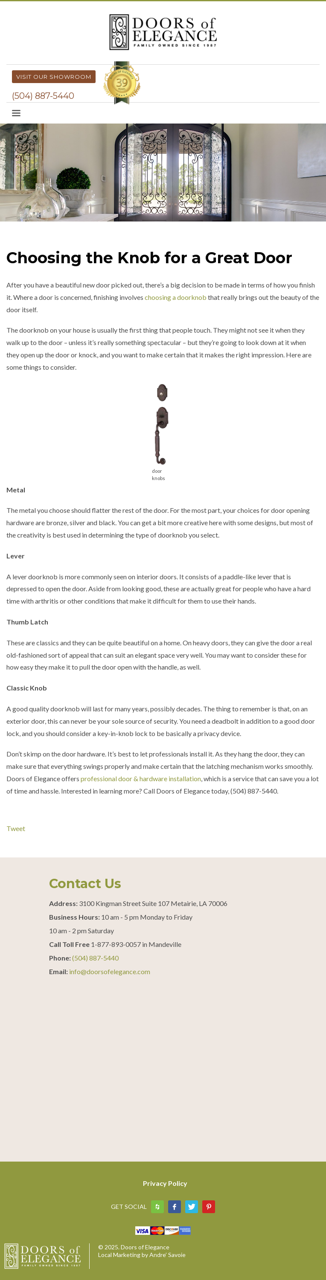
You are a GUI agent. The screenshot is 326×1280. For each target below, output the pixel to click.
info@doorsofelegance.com (109, 971)
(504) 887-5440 (43, 96)
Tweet (15, 828)
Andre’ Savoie (167, 1254)
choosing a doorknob (176, 297)
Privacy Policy (165, 1183)
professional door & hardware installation (141, 778)
